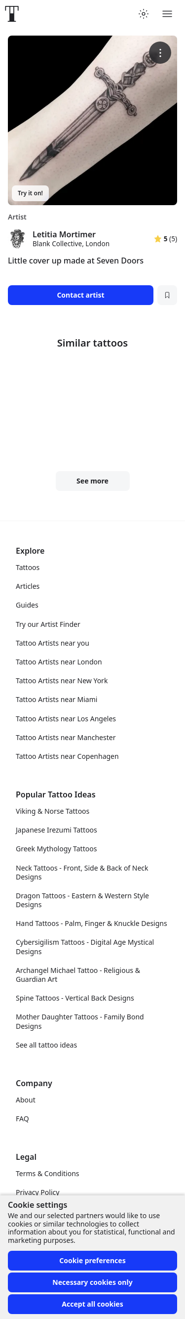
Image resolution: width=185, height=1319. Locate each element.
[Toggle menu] (167, 14)
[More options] (160, 53)
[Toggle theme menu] (143, 14)
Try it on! (30, 193)
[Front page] (12, 14)
